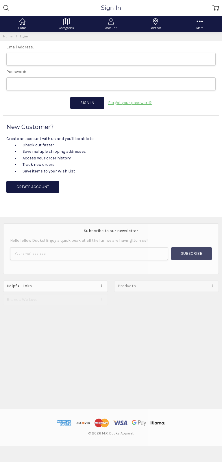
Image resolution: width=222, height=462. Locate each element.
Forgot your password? (130, 102)
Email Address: (20, 47)
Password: (16, 71)
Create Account (32, 186)
